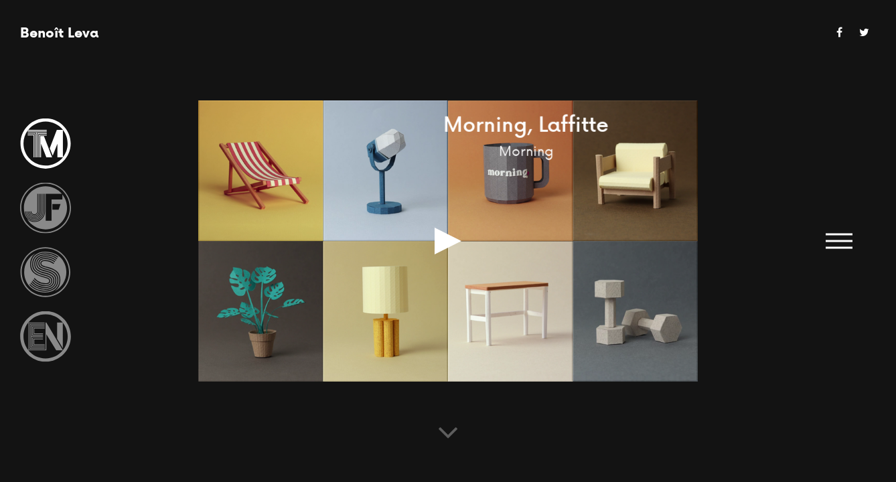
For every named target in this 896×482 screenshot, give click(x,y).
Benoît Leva (59, 32)
